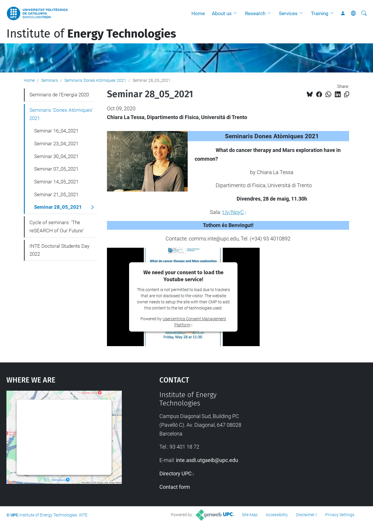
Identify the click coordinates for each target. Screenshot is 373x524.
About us (222, 13)
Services (288, 13)
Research (255, 13)
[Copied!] (346, 94)
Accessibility (277, 514)
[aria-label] (364, 13)
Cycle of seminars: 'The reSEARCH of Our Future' (56, 226)
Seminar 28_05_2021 (58, 207)
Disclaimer (305, 514)
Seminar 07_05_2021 (56, 169)
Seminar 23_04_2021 (56, 143)
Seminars (49, 80)
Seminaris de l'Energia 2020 (59, 95)
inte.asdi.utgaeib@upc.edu (207, 460)
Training (319, 13)
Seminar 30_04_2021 (56, 156)
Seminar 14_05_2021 (56, 182)
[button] (237, 13)
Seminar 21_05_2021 (56, 194)
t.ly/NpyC (233, 212)
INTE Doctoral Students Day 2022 (59, 250)
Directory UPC (175, 473)
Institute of (91, 34)
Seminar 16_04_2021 (56, 131)
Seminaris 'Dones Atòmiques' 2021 (95, 80)
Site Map (250, 514)
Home (198, 13)
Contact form (174, 487)
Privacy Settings (339, 514)
